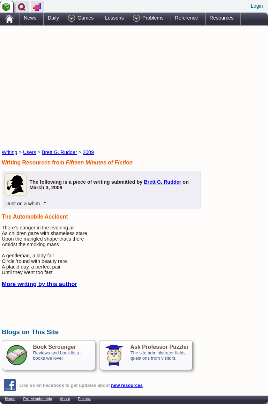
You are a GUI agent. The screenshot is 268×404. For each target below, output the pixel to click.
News (30, 18)
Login (257, 6)
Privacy (84, 399)
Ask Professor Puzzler (159, 347)
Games (85, 18)
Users (29, 152)
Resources (221, 18)
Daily (53, 18)
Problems (153, 18)
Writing (9, 152)
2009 (88, 152)
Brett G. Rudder (59, 152)
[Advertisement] (83, 81)
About (65, 399)
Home (10, 399)
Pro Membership (37, 399)
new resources (127, 385)
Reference (186, 18)
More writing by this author (39, 284)
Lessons (114, 18)
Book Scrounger (54, 347)
